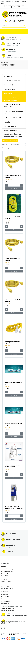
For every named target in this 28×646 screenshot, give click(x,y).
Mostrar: (4, 148)
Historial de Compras (6, 581)
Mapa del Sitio (5, 596)
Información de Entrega (7, 569)
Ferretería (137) (8, 85)
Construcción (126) (9, 89)
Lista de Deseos (5, 584)
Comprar (14, 188)
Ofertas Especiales (6, 601)
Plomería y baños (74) (10, 126)
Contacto (6, 6)
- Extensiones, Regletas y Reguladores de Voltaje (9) (11, 99)
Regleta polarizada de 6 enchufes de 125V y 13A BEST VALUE (13, 508)
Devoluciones (4, 594)
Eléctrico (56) (8, 93)
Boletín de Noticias (6, 586)
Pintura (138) (7, 122)
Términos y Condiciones (7, 573)
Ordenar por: (6, 144)
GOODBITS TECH (11, 635)
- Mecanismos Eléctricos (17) (12, 118)
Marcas (3, 599)
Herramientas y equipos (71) (12, 80)
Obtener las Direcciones (7, 608)
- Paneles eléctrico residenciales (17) (13, 112)
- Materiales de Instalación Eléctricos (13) (12, 106)
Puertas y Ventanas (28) (10, 130)
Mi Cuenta (20, 6)
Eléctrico (6, 62)
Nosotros (3, 566)
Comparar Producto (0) (10, 140)
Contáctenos (4, 591)
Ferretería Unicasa (15, 633)
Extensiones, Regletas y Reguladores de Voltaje (8, 64)
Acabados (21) (8, 76)
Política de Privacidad (7, 571)
